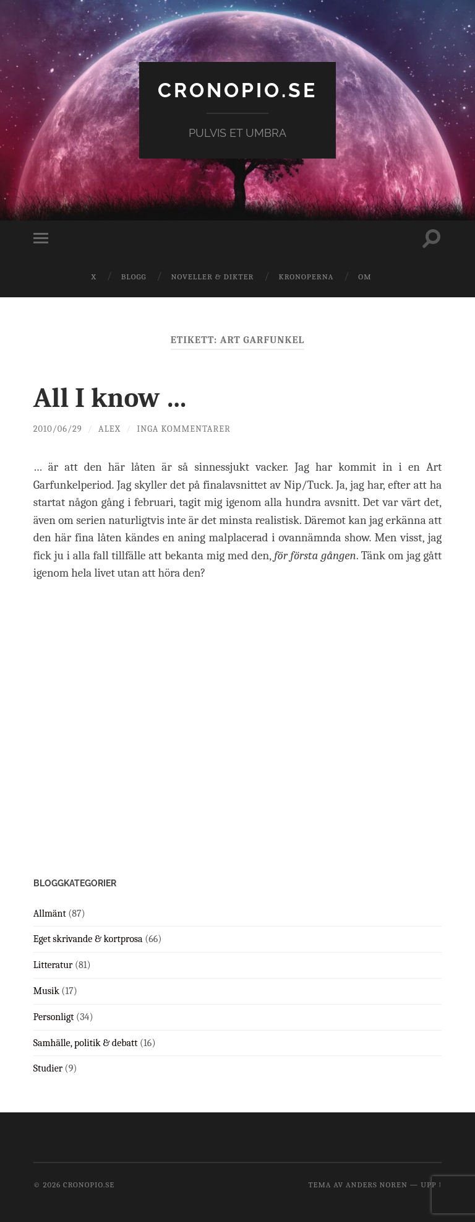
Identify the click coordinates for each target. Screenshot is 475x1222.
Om (364, 276)
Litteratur (53, 965)
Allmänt (49, 913)
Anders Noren (377, 1184)
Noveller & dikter (212, 276)
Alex (109, 429)
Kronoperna (305, 276)
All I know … (110, 398)
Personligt (53, 1017)
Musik (46, 991)
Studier (47, 1068)
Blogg (134, 276)
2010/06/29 (57, 429)
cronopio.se (237, 90)
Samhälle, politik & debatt (85, 1043)
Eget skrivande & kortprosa (88, 939)
